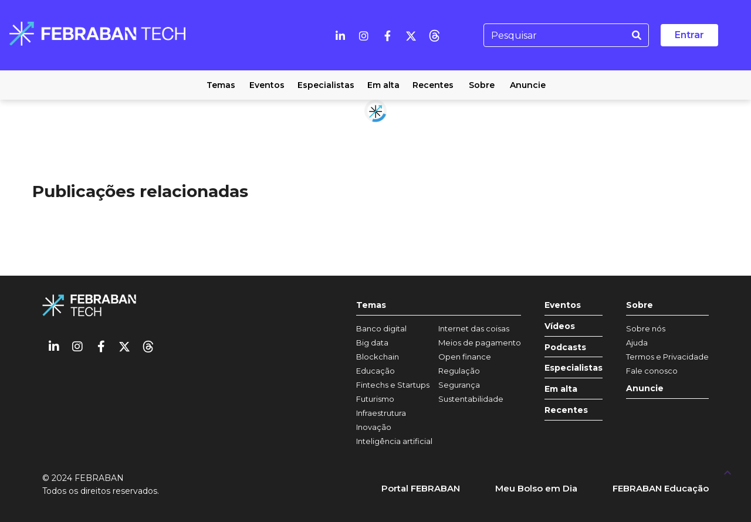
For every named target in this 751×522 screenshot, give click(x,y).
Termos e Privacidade (667, 356)
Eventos (562, 305)
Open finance (464, 356)
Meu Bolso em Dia (536, 488)
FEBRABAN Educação (661, 488)
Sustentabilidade (470, 399)
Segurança (459, 384)
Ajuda (637, 342)
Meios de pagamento (479, 342)
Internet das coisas (473, 328)
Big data (372, 342)
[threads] (434, 35)
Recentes (566, 410)
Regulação (459, 370)
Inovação (373, 427)
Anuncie (645, 389)
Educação (375, 370)
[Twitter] (410, 35)
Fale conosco (652, 370)
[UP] (727, 472)
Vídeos (559, 326)
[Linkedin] (340, 35)
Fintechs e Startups (392, 384)
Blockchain (377, 356)
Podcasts (565, 347)
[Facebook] (387, 35)
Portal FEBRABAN (420, 488)
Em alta (560, 389)
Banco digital (381, 328)
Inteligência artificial (394, 441)
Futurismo (375, 399)
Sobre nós (645, 328)
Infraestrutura (381, 413)
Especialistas (573, 368)
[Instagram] (364, 35)
